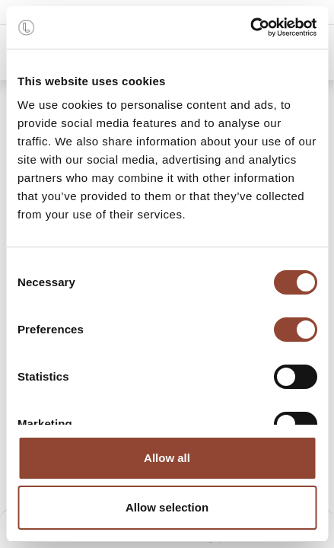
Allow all (167, 457)
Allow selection (167, 507)
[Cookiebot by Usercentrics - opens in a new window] (250, 27)
